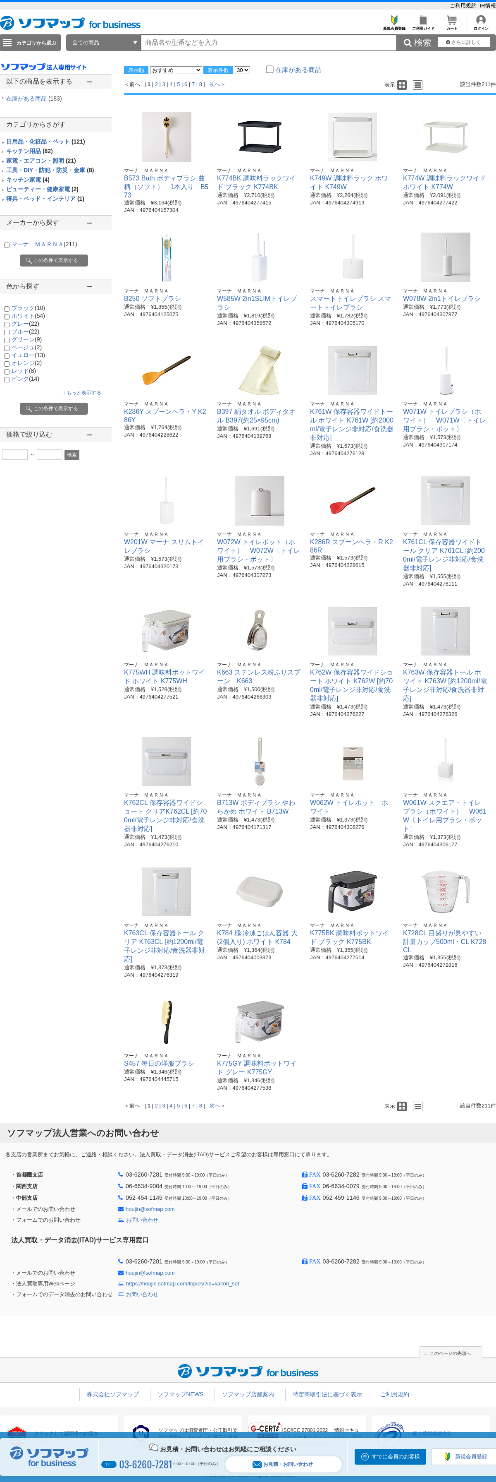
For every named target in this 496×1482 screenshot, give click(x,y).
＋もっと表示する (81, 393)
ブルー (25, 331)
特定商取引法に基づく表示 (327, 1394)
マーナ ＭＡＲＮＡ (44, 244)
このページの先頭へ (450, 1353)
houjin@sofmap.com (150, 1209)
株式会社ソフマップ (113, 1394)
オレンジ (27, 363)
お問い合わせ (142, 1220)
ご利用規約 (464, 5)
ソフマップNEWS (180, 1394)
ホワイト (28, 315)
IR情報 (488, 5)
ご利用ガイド (423, 26)
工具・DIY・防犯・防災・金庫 (50, 170)
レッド (24, 370)
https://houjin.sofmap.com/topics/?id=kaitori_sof (182, 1283)
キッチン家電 (28, 179)
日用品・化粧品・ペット (45, 141)
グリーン (27, 339)
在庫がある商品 (34, 98)
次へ (215, 84)
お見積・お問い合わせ (283, 1464)
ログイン (480, 26)
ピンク (25, 378)
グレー (25, 323)
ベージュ (27, 347)
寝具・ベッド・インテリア (45, 198)
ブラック (28, 308)
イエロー (28, 355)
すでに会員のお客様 (396, 1456)
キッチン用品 (29, 151)
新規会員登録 (394, 26)
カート (452, 26)
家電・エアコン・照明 (41, 160)
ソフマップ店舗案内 (248, 1394)
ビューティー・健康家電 (42, 189)
